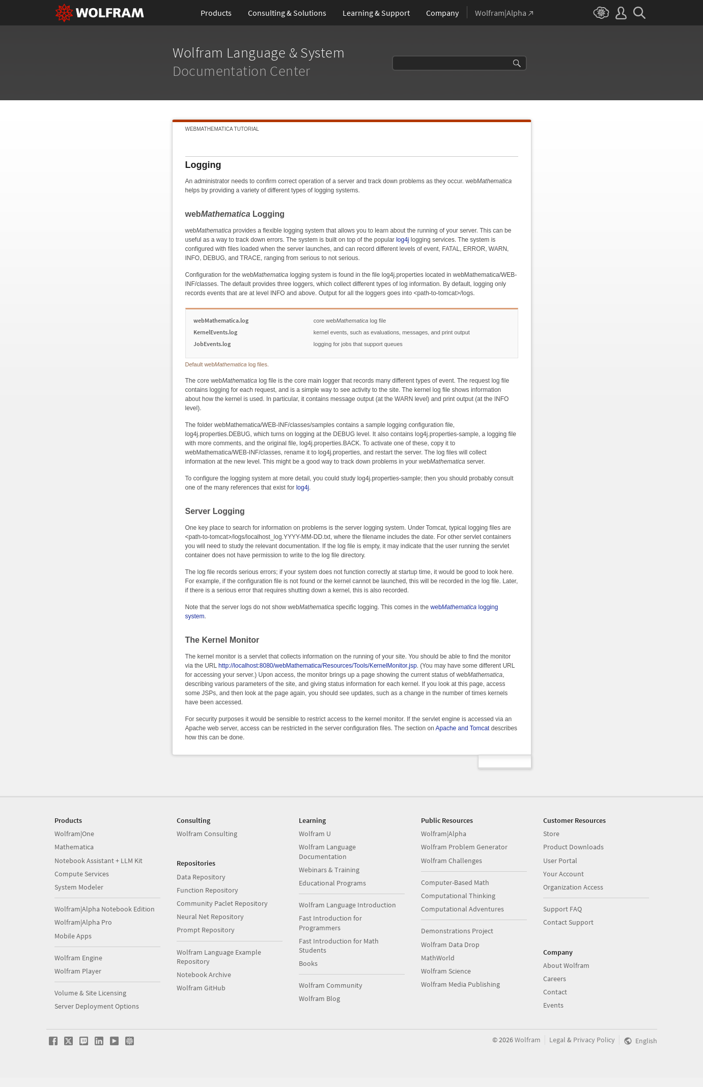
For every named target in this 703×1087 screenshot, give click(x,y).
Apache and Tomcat (463, 728)
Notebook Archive (204, 974)
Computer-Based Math (455, 882)
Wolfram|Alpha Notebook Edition (104, 908)
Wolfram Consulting (207, 833)
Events (553, 1005)
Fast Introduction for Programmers (330, 922)
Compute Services (81, 873)
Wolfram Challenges (451, 860)
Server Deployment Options (96, 1006)
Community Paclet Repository (222, 903)
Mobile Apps (73, 935)
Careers (554, 978)
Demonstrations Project (457, 930)
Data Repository (201, 876)
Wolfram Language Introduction (347, 904)
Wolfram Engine (78, 957)
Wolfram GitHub (201, 987)
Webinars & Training (329, 869)
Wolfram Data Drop (450, 944)
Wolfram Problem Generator (464, 846)
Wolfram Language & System (260, 52)
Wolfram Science (446, 971)
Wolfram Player (77, 971)
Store (551, 833)
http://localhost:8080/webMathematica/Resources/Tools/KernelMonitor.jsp (317, 665)
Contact (555, 991)
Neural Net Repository (210, 916)
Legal (557, 1039)
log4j (402, 239)
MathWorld (438, 957)
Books (308, 963)
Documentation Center (243, 71)
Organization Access (573, 887)
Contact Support (568, 922)
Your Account (563, 873)
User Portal (560, 860)
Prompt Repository (206, 929)
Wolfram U (315, 833)
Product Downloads (573, 846)
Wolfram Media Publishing (460, 984)
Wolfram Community (330, 985)
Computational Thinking (458, 895)
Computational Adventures (462, 908)
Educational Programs (332, 883)
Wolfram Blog (319, 998)
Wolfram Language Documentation (327, 851)
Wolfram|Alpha (443, 833)
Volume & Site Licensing (90, 992)
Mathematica (74, 846)
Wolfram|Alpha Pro (83, 922)
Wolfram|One (74, 833)
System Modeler (78, 887)
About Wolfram (566, 965)
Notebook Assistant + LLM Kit (98, 860)
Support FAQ (562, 908)
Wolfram (528, 1039)
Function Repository (207, 890)
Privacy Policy (594, 1039)
